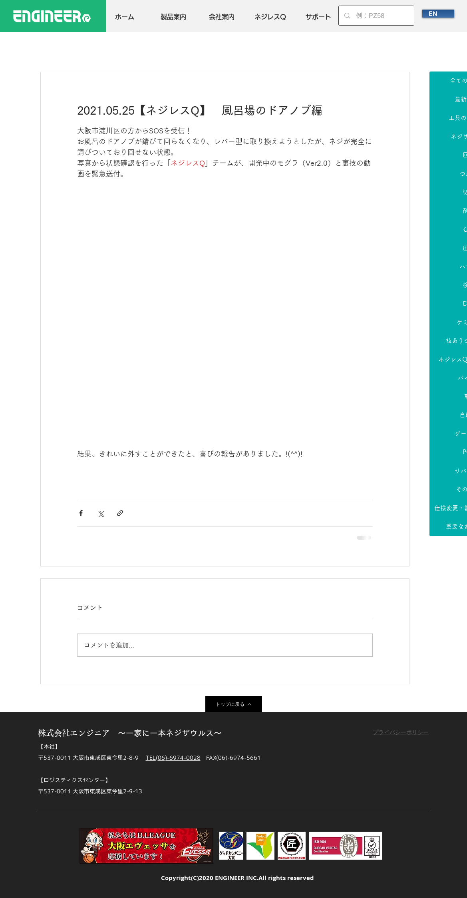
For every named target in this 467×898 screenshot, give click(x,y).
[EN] (438, 14)
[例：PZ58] (376, 15)
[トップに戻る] (233, 704)
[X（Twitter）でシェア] (100, 513)
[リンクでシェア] (120, 513)
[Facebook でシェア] (81, 513)
